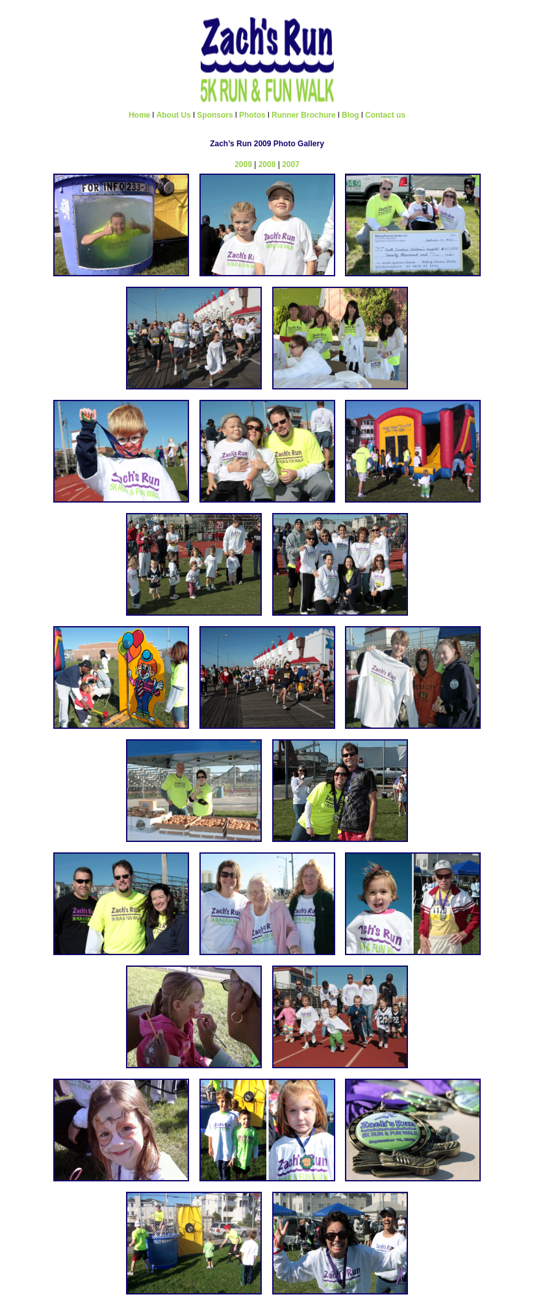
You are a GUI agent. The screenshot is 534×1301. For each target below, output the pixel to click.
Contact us (385, 115)
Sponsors (215, 115)
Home (139, 115)
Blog (350, 115)
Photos (252, 115)
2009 (243, 164)
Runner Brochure (304, 115)
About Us (174, 115)
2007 (290, 164)
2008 (267, 164)
